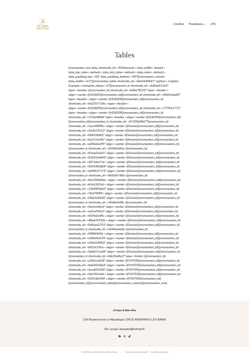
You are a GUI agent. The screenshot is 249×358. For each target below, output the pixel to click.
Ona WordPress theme (107, 352)
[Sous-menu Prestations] (204, 24)
